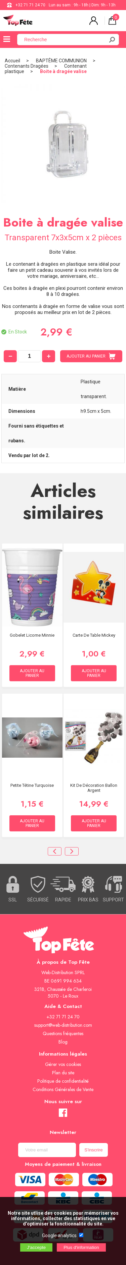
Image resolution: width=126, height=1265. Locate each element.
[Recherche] (65, 39)
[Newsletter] (47, 1150)
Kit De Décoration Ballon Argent (93, 788)
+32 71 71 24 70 (30, 5)
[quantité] (29, 356)
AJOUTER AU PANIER (91, 356)
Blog (63, 1041)
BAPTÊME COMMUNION (61, 60)
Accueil (12, 60)
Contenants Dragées (26, 66)
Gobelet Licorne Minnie (32, 635)
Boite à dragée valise (63, 71)
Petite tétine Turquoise (32, 785)
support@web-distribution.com (63, 1025)
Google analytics (59, 1235)
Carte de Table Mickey (94, 635)
